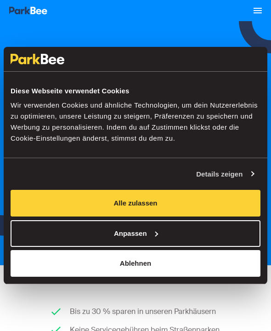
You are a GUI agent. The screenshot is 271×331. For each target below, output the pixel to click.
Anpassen (136, 233)
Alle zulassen (135, 203)
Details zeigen (219, 174)
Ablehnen (135, 263)
